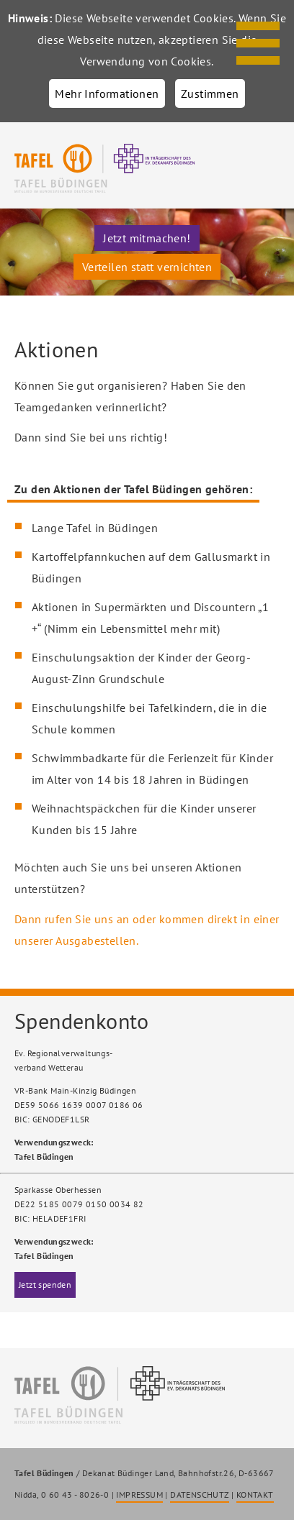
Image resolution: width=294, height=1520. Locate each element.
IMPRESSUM (139, 1494)
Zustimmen (210, 93)
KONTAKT (255, 1494)
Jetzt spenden (45, 1284)
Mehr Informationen (107, 93)
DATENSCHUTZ (199, 1494)
